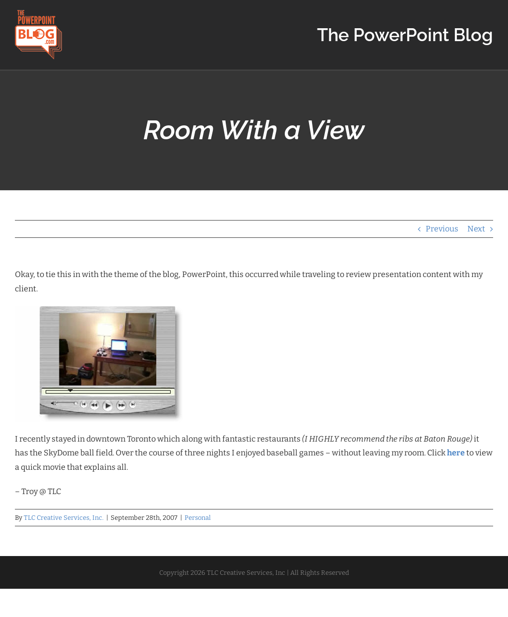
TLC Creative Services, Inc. (64, 517)
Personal (198, 517)
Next (476, 228)
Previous (442, 228)
